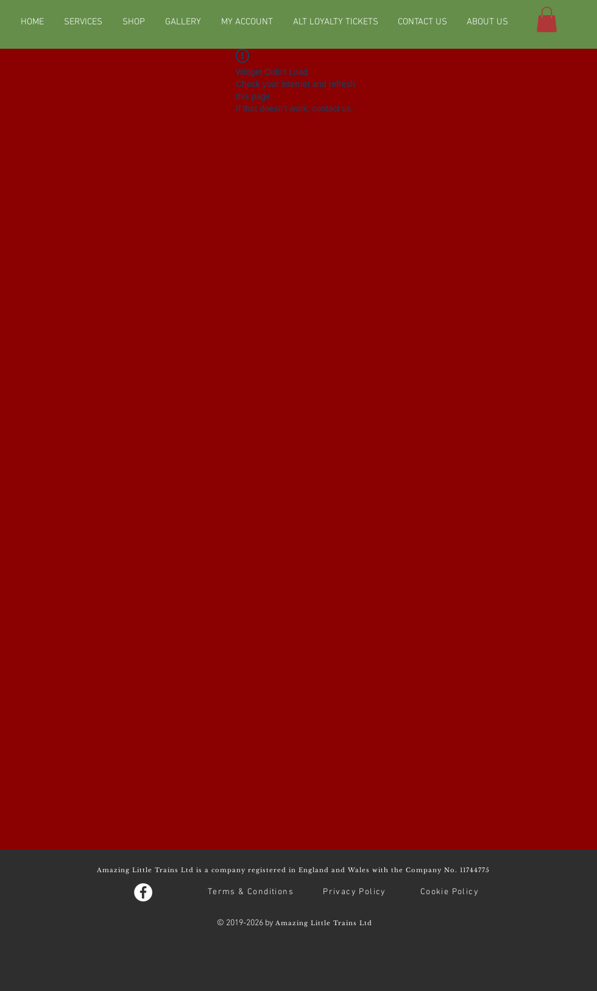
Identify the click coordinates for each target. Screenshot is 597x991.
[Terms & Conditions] (252, 892)
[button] (546, 19)
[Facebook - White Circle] (143, 892)
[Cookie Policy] (451, 892)
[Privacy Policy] (356, 892)
